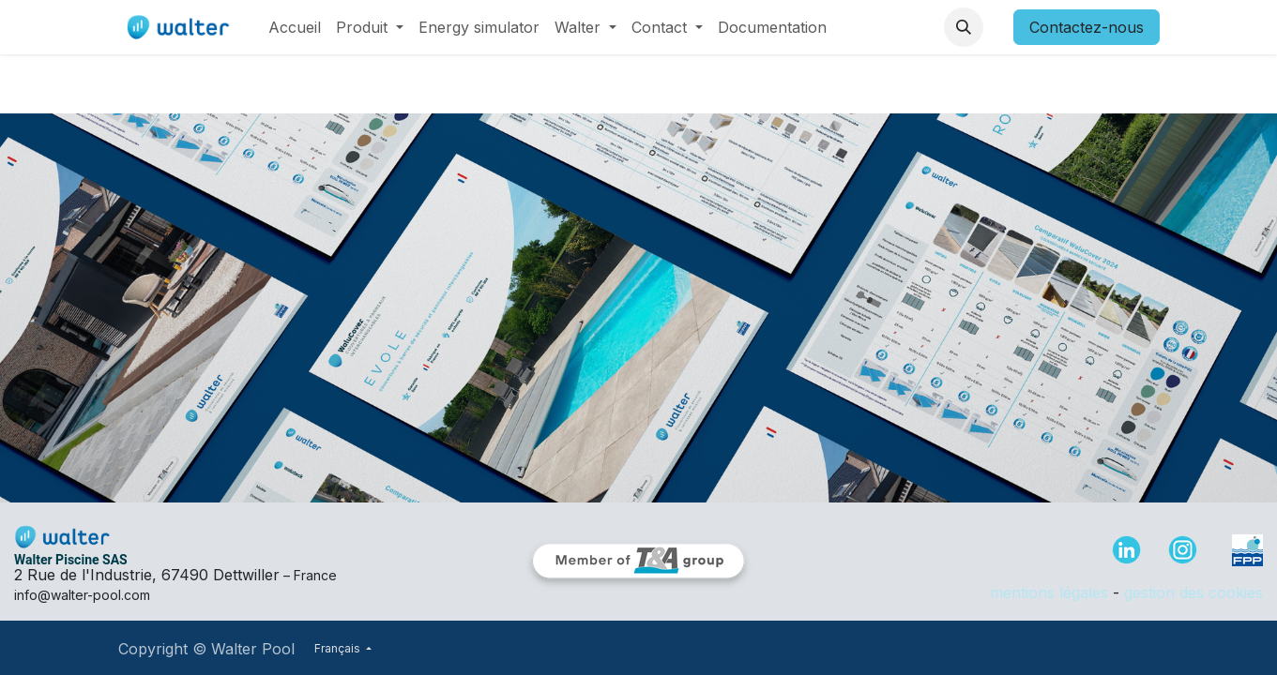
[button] (963, 27)
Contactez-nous (1086, 27)
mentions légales (1049, 592)
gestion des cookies (1193, 592)
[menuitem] (294, 27)
